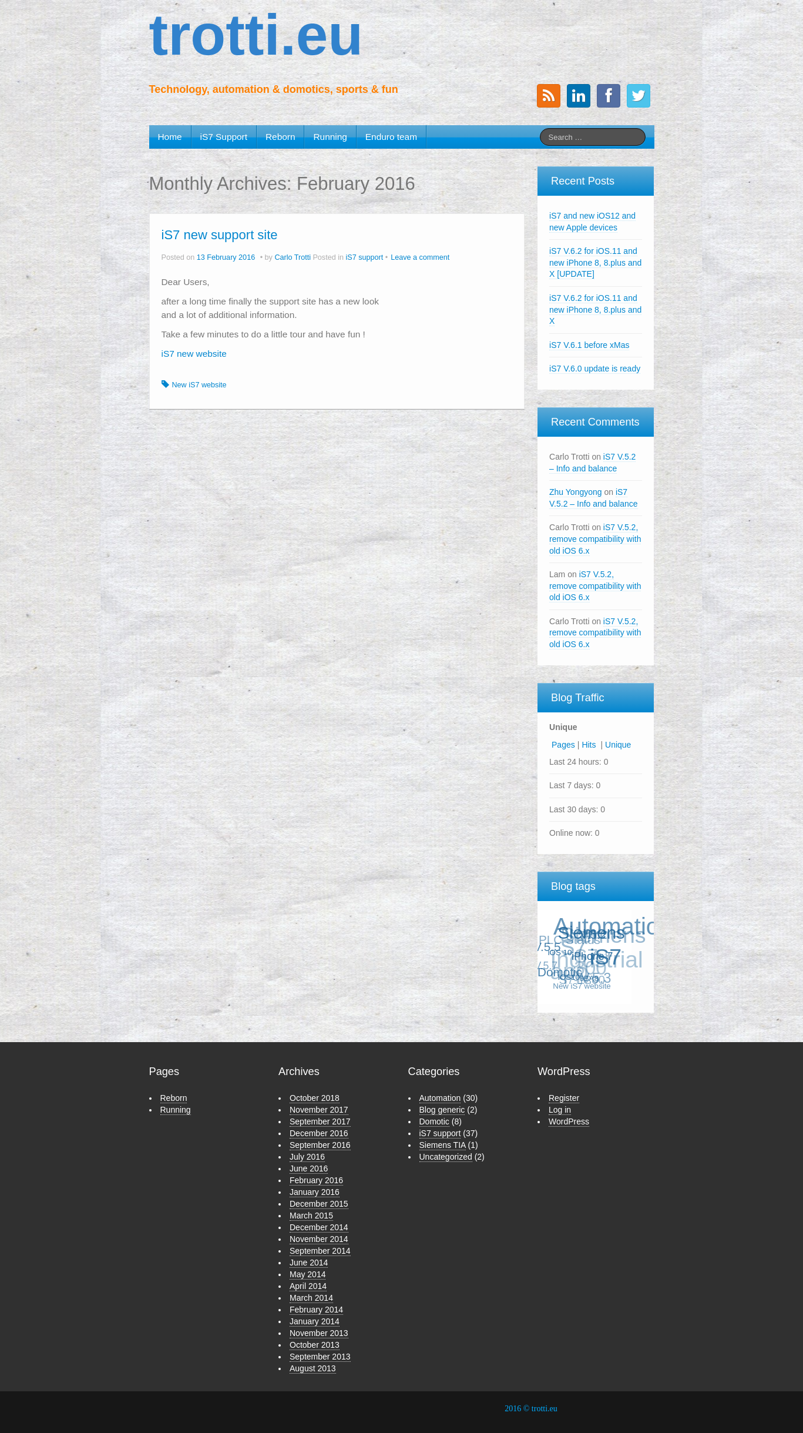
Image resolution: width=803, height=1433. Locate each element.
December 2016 (319, 1133)
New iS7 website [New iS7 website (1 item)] (582, 986)
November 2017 (319, 1109)
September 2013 (320, 1356)
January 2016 (315, 1192)
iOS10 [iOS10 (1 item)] (570, 976)
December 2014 (319, 1227)
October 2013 (315, 1345)
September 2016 (320, 1145)
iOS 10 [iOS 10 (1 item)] (561, 951)
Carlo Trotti (292, 257)
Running (330, 137)
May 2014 (307, 1274)
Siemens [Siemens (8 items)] (592, 932)
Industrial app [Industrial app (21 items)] (595, 967)
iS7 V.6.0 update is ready (594, 368)
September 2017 (320, 1121)
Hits (590, 744)
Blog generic (442, 1109)
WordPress (569, 1121)
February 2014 (316, 1309)
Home (170, 137)
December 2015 (319, 1203)
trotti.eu (256, 34)
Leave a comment (420, 257)
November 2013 (319, 1333)
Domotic (434, 1121)
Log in (560, 1109)
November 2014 (319, 1239)
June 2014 (309, 1262)
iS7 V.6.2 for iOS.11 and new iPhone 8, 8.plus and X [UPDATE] (595, 262)
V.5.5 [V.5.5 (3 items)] (548, 946)
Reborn (280, 137)
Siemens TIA (442, 1145)
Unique (618, 744)
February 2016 (316, 1180)
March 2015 (311, 1215)
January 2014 (315, 1321)
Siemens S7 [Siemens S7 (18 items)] (602, 942)
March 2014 (311, 1298)
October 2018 (315, 1098)
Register (564, 1098)
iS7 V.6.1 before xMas (589, 345)
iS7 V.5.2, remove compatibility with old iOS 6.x (595, 539)
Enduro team (391, 137)
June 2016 (309, 1168)
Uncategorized (445, 1156)
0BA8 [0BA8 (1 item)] (590, 977)
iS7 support (364, 257)
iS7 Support (223, 137)
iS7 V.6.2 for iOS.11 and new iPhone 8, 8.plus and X (595, 309)
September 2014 (320, 1250)
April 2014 (308, 1286)
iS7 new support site (220, 234)
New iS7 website (199, 385)
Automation (440, 1098)
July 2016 (307, 1156)
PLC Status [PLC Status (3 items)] (569, 940)
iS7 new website (194, 354)
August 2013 (313, 1368)
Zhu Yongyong (575, 492)
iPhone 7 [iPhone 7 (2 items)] (593, 955)
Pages (563, 744)
